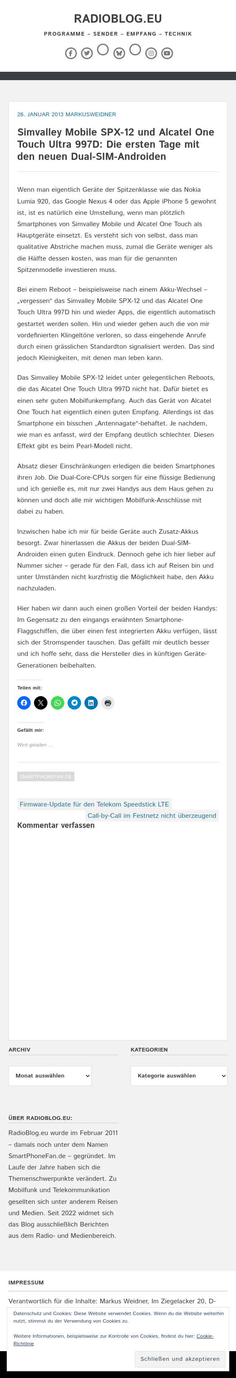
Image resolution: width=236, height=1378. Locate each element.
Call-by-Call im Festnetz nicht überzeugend (152, 816)
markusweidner (91, 114)
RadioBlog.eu (118, 19)
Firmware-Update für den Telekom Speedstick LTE (94, 804)
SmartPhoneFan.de (46, 776)
